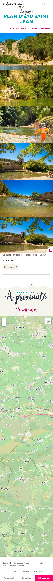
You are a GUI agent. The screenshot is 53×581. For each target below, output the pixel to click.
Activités (33, 29)
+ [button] (4, 320)
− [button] (4, 324)
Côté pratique (21, 29)
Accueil (8, 29)
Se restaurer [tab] (26, 310)
